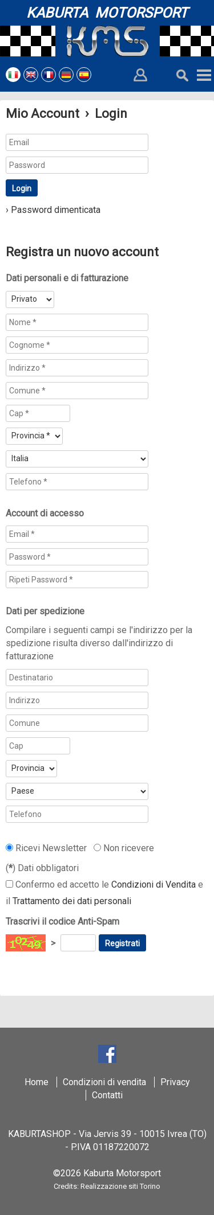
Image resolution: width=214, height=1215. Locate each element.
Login (21, 188)
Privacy (175, 1082)
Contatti (107, 1095)
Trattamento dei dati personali (72, 901)
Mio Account (42, 113)
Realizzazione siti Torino (120, 1186)
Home (37, 1082)
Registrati (122, 943)
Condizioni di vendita (104, 1082)
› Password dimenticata (53, 209)
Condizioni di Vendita (153, 884)
